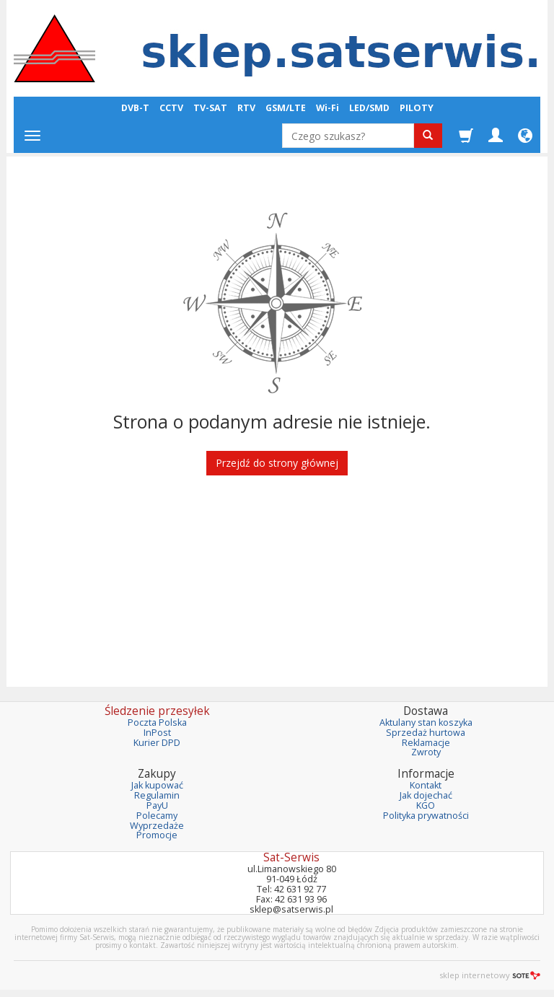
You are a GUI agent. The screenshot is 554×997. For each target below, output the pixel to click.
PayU (157, 805)
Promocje (156, 835)
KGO (425, 805)
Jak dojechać (426, 795)
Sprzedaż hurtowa (425, 732)
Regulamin (157, 795)
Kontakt (425, 785)
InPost (157, 732)
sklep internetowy (489, 975)
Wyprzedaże (157, 826)
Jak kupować (157, 785)
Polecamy (156, 815)
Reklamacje (426, 743)
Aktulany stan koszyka (425, 722)
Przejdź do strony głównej (277, 463)
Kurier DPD (156, 743)
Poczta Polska (157, 722)
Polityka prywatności (426, 815)
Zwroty (426, 752)
